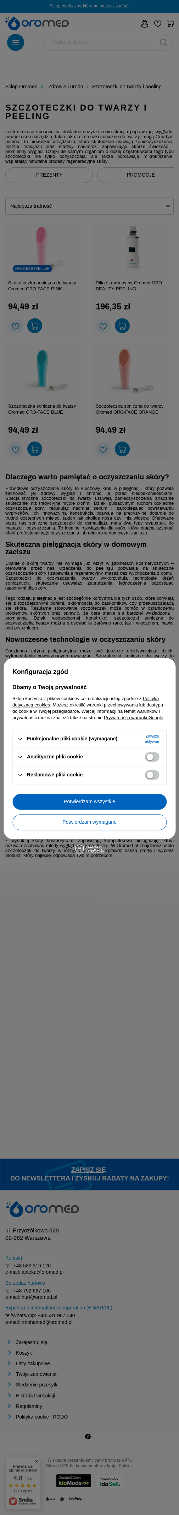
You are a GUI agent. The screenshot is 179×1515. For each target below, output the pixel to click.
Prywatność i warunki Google (133, 717)
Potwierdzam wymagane (89, 822)
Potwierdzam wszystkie (89, 801)
